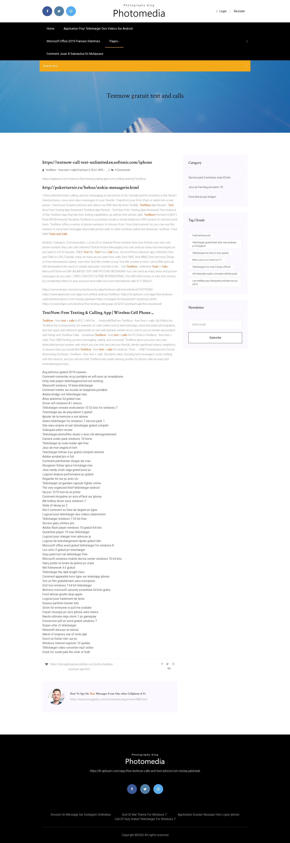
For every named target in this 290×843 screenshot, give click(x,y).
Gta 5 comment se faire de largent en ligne (69, 510)
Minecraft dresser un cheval (60, 630)
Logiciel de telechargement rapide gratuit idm (71, 541)
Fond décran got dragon (202, 196)
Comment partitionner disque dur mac (66, 461)
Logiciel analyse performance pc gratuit (67, 474)
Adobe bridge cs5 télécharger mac (64, 394)
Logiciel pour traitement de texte (63, 599)
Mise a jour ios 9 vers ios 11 (207, 259)
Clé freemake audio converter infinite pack (214, 273)
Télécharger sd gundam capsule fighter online (71, 483)
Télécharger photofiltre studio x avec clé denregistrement (79, 434)
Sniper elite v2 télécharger (59, 625)
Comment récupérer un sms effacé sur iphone (72, 496)
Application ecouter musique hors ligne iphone (208, 814)
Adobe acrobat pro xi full (58, 456)
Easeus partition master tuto (60, 603)
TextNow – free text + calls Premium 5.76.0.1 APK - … (74, 169)
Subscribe (215, 337)
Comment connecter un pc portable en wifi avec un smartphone (82, 376)
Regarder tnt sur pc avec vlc (60, 479)
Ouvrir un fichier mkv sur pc (59, 638)
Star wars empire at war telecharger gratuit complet (75, 425)
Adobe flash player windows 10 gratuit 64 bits (72, 527)
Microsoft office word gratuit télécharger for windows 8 (78, 545)
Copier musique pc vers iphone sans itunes (70, 612)
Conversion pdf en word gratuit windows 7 (69, 621)
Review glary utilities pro (58, 523)
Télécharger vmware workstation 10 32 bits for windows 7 (79, 407)
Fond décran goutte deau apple (62, 594)
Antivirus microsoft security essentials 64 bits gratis (76, 590)
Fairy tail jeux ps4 (201, 235)
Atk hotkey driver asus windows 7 (64, 501)
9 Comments (120, 169)
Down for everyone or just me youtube (67, 607)
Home (50, 28)
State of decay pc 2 (55, 505)
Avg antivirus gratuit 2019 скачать (64, 372)
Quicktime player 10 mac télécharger (66, 532)
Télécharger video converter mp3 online (67, 647)
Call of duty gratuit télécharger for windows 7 (145, 819)
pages (114, 41)
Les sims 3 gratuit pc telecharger (63, 550)
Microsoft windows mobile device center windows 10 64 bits (82, 559)
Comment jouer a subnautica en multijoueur (75, 54)
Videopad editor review (57, 430)
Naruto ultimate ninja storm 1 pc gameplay (69, 616)
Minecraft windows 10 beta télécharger (67, 385)
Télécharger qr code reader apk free (65, 443)
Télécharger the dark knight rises (63, 572)
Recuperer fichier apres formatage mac (67, 465)
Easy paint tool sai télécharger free (64, 554)
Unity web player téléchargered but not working (72, 381)
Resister (239, 11)
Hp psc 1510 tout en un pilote (61, 492)
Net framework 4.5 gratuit (58, 567)
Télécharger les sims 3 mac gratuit (210, 253)
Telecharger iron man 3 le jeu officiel (211, 266)
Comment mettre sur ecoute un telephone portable (74, 390)
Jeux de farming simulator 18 (205, 187)
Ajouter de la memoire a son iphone (65, 416)
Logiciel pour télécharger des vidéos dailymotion (74, 514)
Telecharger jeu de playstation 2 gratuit (67, 412)
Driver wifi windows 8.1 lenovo (62, 403)
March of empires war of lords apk (64, 634)
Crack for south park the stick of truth (66, 652)
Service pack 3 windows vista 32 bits (209, 177)
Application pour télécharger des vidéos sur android (98, 28)
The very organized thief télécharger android (71, 487)
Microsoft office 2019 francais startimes (73, 41)
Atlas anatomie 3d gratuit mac (61, 399)
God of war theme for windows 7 (144, 814)
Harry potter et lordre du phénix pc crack (68, 563)
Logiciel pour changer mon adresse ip (66, 536)
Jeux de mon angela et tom (59, 447)
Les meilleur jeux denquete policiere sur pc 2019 (215, 282)
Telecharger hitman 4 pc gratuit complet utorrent (73, 452)
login (221, 11)
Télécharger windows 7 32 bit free (64, 519)
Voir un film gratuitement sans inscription (68, 581)
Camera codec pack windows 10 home (67, 439)
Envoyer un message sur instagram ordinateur (81, 814)
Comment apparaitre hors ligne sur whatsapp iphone (75, 576)
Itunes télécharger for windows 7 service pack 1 (73, 421)
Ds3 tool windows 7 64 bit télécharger (67, 585)
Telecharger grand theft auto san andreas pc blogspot (214, 244)
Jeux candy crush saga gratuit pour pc (66, 470)
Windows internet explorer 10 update (66, 643)
